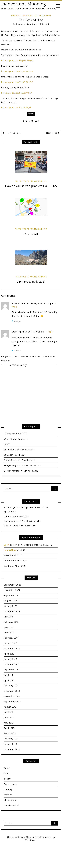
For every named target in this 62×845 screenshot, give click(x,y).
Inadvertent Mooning (23, 4)
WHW (31, 113)
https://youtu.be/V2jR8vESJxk (16, 107)
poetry (7, 778)
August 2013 (10, 707)
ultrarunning (43, 15)
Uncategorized (11, 805)
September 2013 (12, 701)
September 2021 (12, 595)
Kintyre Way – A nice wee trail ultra (22, 465)
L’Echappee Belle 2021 (31, 281)
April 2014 (9, 680)
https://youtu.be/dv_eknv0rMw (17, 71)
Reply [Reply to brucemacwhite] (14, 306)
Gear (6, 773)
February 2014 (11, 685)
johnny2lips (10, 550)
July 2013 (8, 712)
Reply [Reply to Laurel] (50, 331)
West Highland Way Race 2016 (19, 449)
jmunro (19, 24)
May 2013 (8, 722)
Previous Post (13, 132)
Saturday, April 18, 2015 (38, 24)
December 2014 (12, 664)
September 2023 (12, 584)
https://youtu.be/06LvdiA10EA (16, 93)
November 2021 (12, 590)
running (16, 15)
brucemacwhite (20, 303)
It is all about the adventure (20, 525)
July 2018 (8, 616)
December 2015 (12, 648)
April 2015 (9, 653)
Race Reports (22, 181)
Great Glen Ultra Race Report (19, 460)
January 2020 (10, 606)
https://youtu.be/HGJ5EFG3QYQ (17, 60)
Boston (7, 768)
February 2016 (11, 638)
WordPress (31, 840)
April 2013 (9, 728)
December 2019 (12, 611)
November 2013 (12, 696)
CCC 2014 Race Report (15, 455)
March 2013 (10, 733)
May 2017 (8, 627)
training (28, 15)
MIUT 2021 (31, 233)
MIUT (6, 444)
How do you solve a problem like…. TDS (31, 186)
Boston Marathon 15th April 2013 (21, 470)
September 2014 (12, 669)
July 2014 (8, 675)
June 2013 (9, 717)
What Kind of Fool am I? (16, 439)
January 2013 (10, 744)
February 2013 (11, 738)
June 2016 (9, 632)
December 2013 (12, 691)
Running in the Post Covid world (22, 521)
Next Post (51, 132)
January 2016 (10, 643)
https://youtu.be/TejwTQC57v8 (17, 82)
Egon (6, 544)
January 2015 (10, 659)
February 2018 (11, 622)
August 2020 (10, 600)
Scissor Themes (26, 837)
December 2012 (12, 749)
